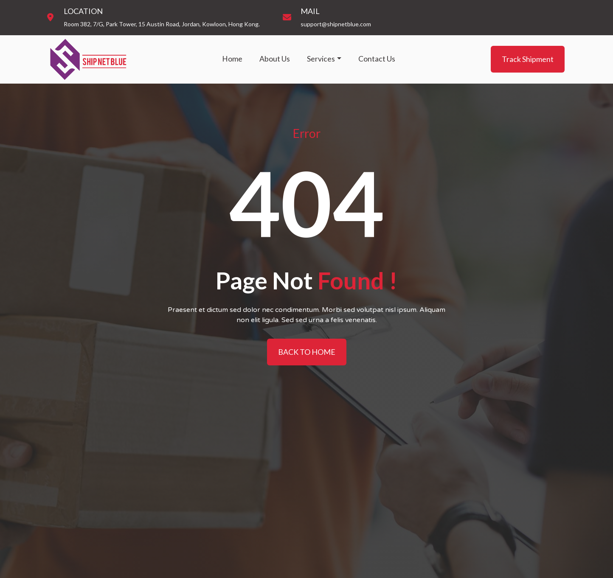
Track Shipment (528, 59)
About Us (274, 58)
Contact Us (376, 58)
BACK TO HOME (306, 351)
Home (232, 58)
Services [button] (321, 58)
